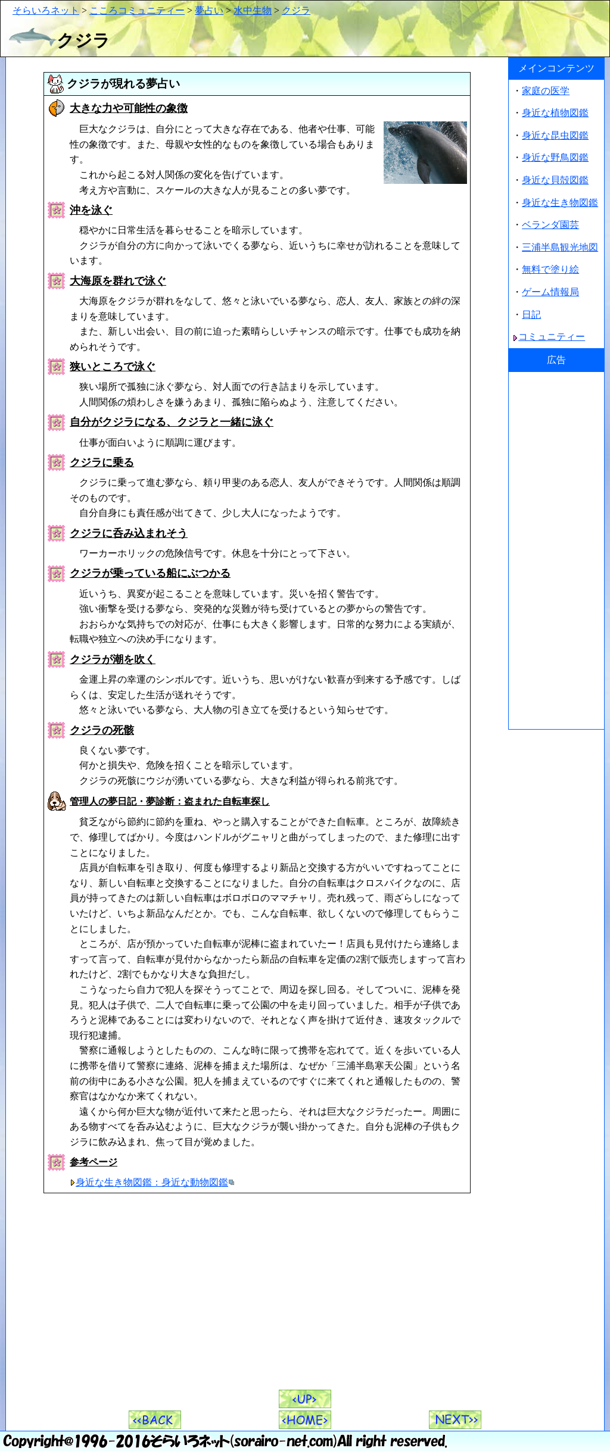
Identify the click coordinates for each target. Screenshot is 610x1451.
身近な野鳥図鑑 (555, 157)
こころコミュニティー (137, 10)
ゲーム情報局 (550, 292)
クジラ (296, 10)
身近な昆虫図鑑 (555, 135)
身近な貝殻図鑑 (555, 180)
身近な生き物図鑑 (560, 203)
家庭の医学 (545, 91)
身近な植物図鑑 (555, 113)
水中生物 (253, 10)
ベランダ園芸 (550, 225)
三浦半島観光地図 (560, 247)
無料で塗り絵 (550, 269)
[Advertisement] (556, 550)
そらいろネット (46, 10)
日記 (531, 314)
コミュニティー (551, 337)
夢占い (209, 10)
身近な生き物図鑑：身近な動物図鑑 (152, 1182)
